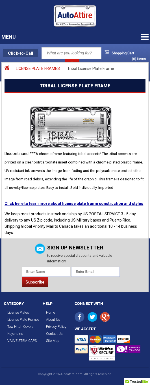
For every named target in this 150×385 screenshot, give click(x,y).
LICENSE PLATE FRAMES (38, 68)
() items (139, 59)
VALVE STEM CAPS (22, 341)
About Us (53, 320)
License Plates (18, 313)
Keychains (15, 334)
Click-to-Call (20, 53)
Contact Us (54, 334)
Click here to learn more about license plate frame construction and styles (74, 203)
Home (50, 313)
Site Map (52, 341)
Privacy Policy (56, 327)
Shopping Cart (123, 53)
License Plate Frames (23, 320)
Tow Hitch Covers (20, 327)
